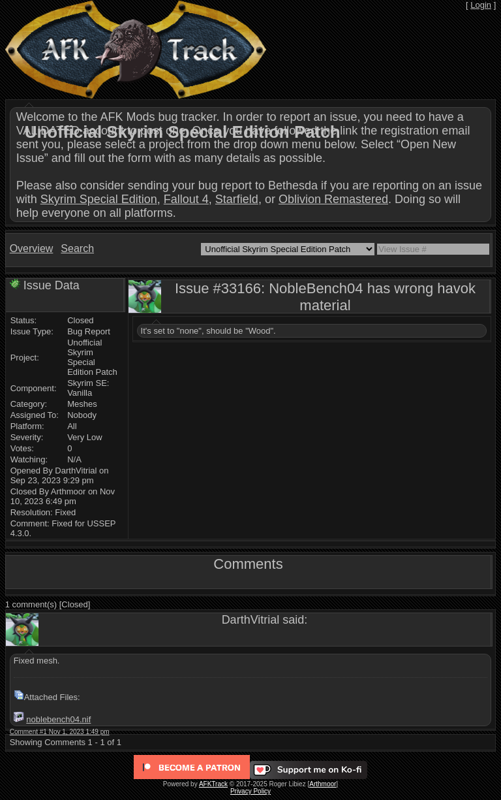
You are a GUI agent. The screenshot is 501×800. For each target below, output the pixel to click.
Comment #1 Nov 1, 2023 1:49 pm (60, 731)
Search (77, 248)
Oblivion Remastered (333, 199)
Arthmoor (322, 784)
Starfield (236, 199)
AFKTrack (213, 784)
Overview (31, 248)
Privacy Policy (250, 791)
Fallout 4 (186, 199)
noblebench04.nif (58, 719)
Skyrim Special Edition (98, 199)
